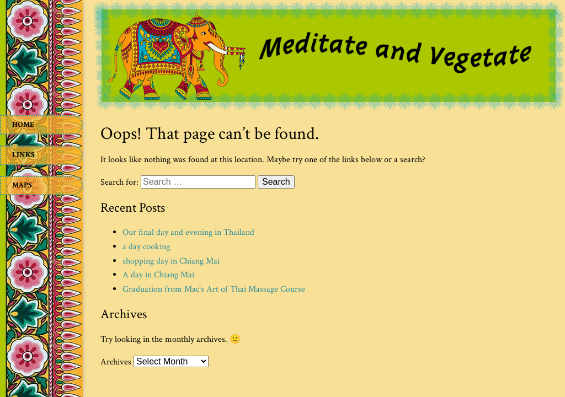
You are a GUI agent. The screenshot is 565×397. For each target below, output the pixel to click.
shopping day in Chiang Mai (171, 261)
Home (23, 125)
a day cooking (146, 247)
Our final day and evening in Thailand (188, 232)
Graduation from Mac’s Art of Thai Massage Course (213, 289)
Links (23, 155)
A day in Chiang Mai (158, 275)
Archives (115, 362)
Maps (22, 185)
